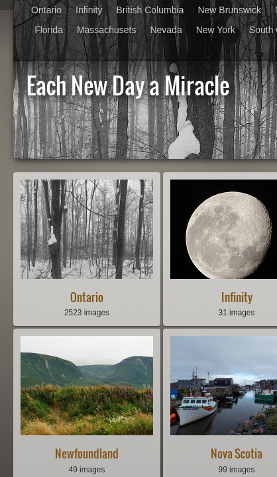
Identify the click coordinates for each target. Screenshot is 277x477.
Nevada (166, 30)
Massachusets (106, 30)
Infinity (89, 10)
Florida (48, 30)
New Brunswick (229, 10)
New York (215, 30)
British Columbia (150, 10)
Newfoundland (87, 453)
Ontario (46, 10)
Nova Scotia (236, 453)
